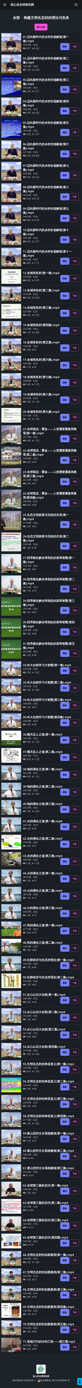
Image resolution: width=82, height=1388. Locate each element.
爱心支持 (41, 27)
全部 (16, 17)
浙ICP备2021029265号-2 (23, 1380)
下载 (74, 46)
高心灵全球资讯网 (22, 5)
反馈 (80, 1381)
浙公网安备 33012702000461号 (53, 1380)
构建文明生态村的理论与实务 (46, 17)
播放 (65, 46)
